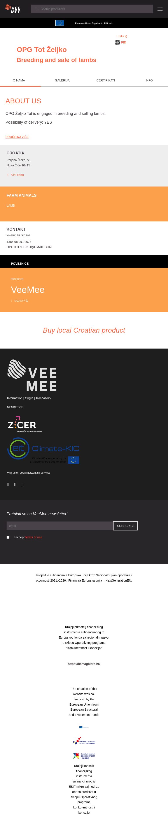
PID (123, 42)
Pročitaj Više (17, 137)
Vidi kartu (15, 175)
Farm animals (22, 195)
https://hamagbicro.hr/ (84, 664)
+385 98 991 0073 (19, 241)
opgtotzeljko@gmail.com (29, 247)
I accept (28, 537)
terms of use (33, 537)
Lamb (11, 205)
